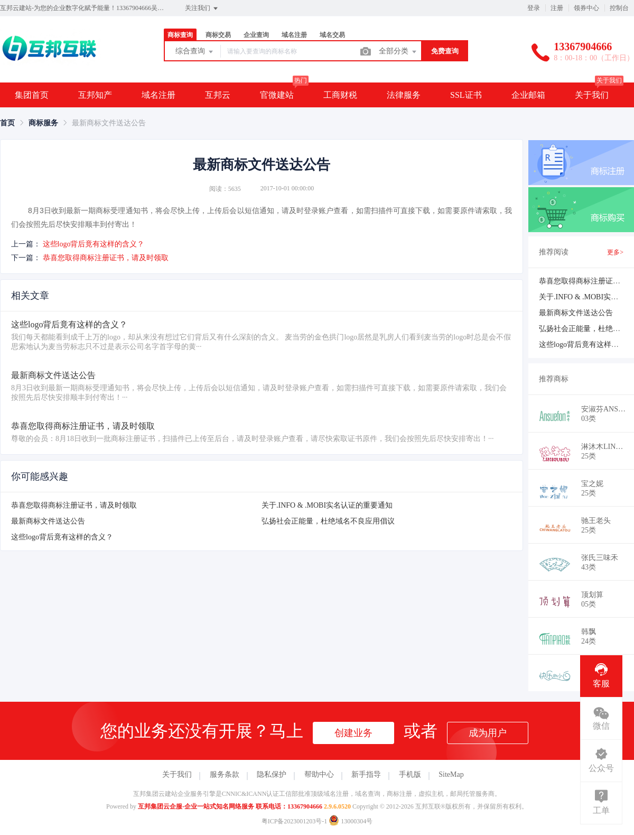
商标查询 (180, 35)
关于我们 (592, 94)
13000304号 (350, 821)
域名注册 (294, 35)
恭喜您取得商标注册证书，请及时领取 (106, 258)
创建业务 (353, 733)
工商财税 (340, 94)
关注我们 (202, 8)
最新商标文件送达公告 (48, 521)
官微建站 (277, 94)
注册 (557, 8)
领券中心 (586, 8)
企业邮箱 (528, 94)
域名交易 (332, 35)
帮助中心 (319, 774)
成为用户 (488, 733)
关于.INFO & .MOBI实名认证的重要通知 (327, 505)
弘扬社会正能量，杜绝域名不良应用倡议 (328, 521)
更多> (615, 252)
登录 (533, 8)
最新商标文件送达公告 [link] (109, 123)
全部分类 (398, 51)
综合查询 (195, 51)
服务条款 (224, 774)
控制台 (619, 8)
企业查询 (256, 35)
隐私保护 (271, 774)
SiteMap (451, 774)
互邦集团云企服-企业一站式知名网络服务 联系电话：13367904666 (230, 806)
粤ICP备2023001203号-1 (295, 821)
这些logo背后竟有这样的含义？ (94, 244)
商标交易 (218, 35)
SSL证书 (466, 94)
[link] (7, 123)
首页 (7, 123)
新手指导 (366, 774)
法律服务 (404, 94)
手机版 (410, 774)
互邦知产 (95, 94)
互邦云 (217, 94)
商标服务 (43, 123)
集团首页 (32, 94)
